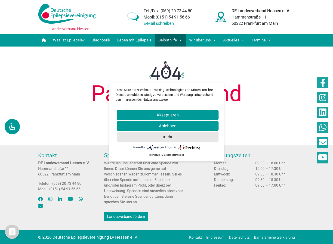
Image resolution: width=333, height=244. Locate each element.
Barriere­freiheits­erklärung (274, 237)
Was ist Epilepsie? (69, 40)
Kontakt (195, 237)
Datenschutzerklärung (173, 154)
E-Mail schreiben (159, 23)
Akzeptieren (168, 115)
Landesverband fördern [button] (126, 216)
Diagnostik (101, 40)
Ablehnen (167, 125)
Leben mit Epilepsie (134, 40)
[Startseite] (43, 40)
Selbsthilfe (170, 40)
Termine (261, 40)
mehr (168, 136)
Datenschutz (239, 237)
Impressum (215, 237)
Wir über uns (202, 40)
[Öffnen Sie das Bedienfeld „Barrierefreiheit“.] (12, 126)
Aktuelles (234, 40)
